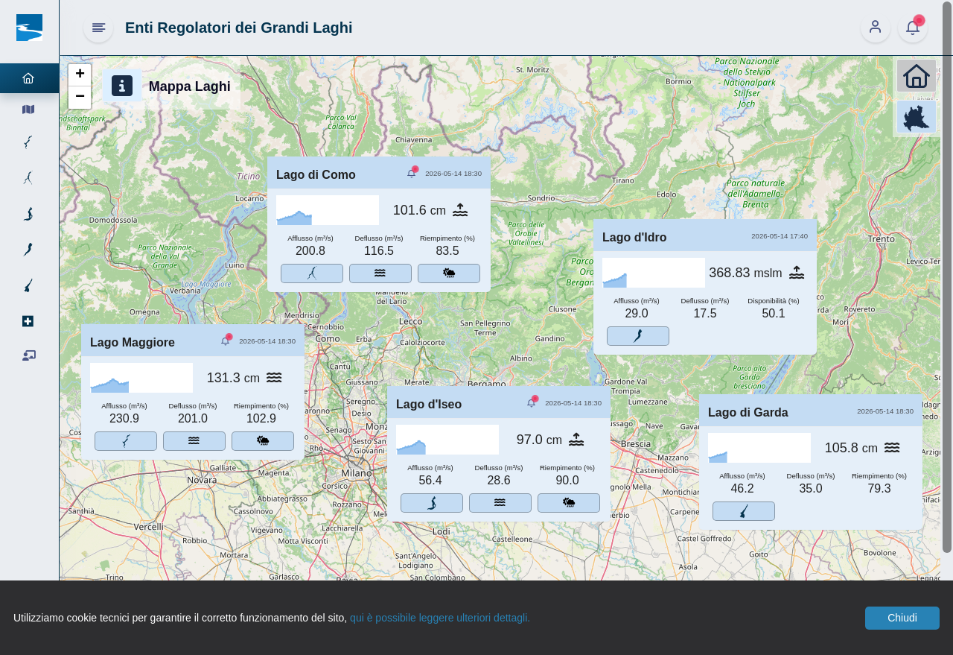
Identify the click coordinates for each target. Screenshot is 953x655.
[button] (79, 75)
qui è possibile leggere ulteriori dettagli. (440, 618)
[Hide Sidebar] (98, 27)
